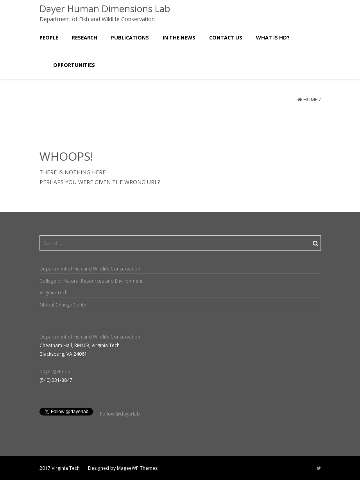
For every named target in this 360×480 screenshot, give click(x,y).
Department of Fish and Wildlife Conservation (89, 268)
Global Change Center (63, 304)
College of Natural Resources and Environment (91, 281)
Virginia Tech (53, 292)
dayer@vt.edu (54, 371)
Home (310, 99)
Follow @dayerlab (120, 413)
